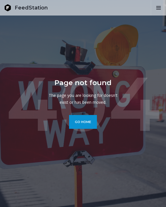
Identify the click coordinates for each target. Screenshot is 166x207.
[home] (26, 7)
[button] (158, 7)
